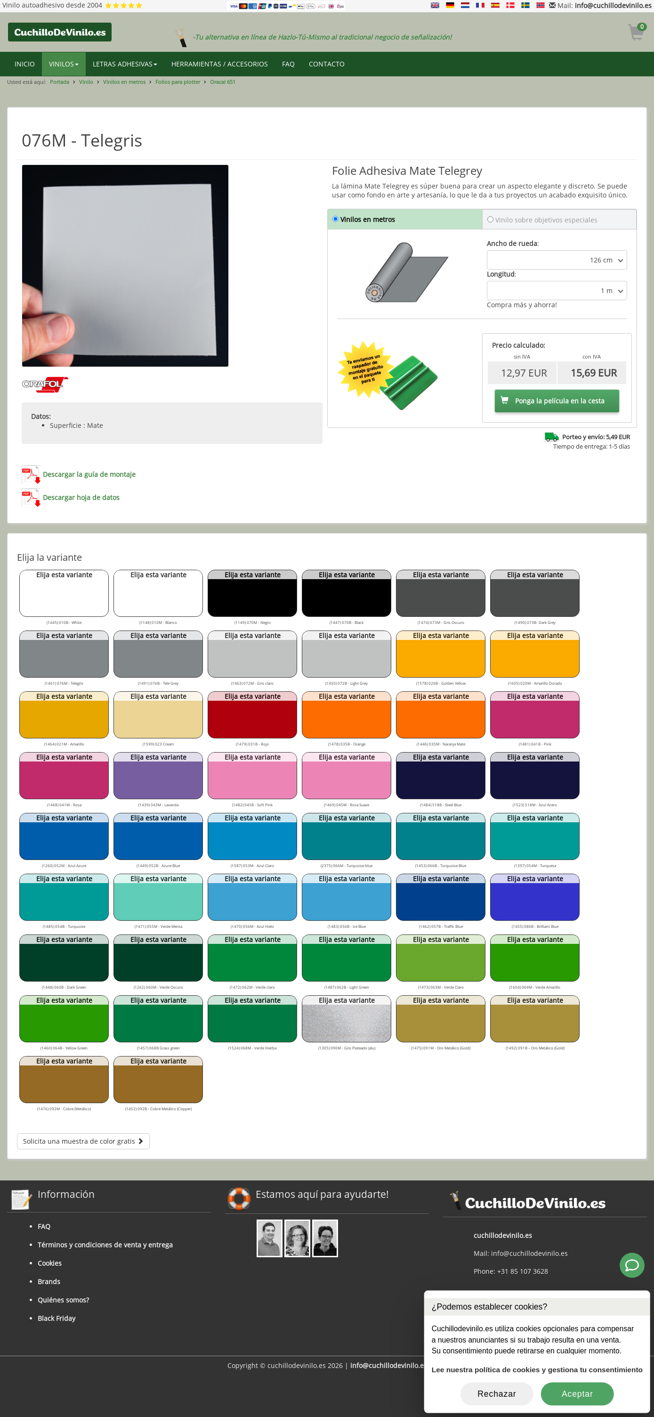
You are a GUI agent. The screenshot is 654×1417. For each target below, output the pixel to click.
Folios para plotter (177, 81)
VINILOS (64, 63)
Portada (59, 81)
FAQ (288, 63)
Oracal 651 (222, 81)
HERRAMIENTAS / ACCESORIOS (219, 63)
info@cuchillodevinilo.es (613, 5)
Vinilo (86, 81)
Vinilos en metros (124, 81)
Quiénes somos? (63, 1299)
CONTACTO (327, 63)
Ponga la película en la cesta (553, 400)
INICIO (25, 63)
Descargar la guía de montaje (89, 474)
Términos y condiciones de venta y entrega (105, 1244)
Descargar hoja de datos (81, 497)
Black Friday (56, 1318)
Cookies (50, 1263)
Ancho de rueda (512, 243)
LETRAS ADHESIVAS (125, 63)
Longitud (501, 274)
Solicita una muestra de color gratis (83, 1141)
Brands (49, 1281)
